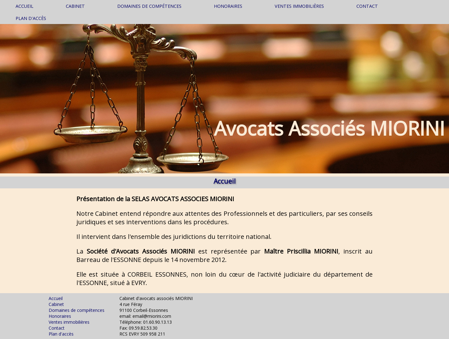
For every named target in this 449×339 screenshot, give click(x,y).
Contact (367, 6)
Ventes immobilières (299, 6)
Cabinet (75, 6)
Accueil (24, 6)
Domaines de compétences (149, 6)
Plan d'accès (31, 18)
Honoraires (228, 6)
